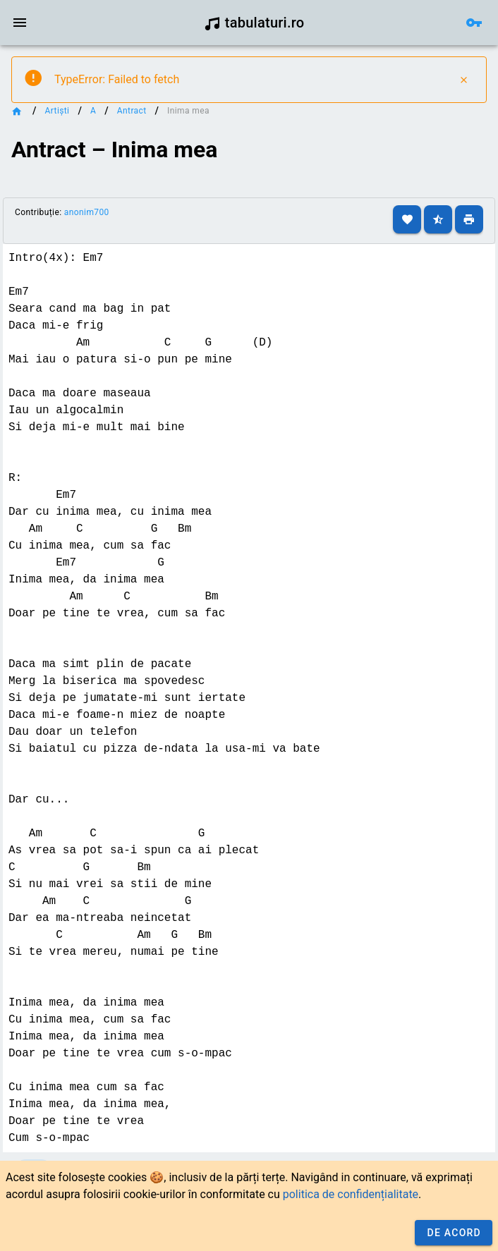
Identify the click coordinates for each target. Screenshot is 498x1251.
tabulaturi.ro (254, 22)
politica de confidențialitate (350, 1194)
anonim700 (86, 212)
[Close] (463, 79)
